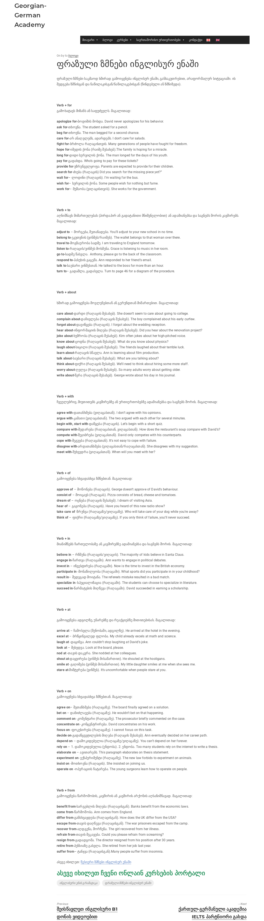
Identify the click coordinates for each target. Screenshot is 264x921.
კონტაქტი (195, 40)
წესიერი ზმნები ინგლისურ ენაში (106, 862)
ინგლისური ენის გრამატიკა (78, 883)
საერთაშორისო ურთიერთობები (160, 40)
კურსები (124, 40)
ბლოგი (108, 40)
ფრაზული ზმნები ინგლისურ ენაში (128, 883)
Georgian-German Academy (30, 15)
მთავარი (90, 40)
